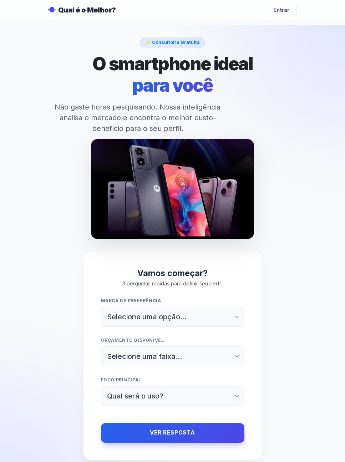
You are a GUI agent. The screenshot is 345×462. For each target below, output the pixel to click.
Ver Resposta (172, 432)
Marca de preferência (131, 300)
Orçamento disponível (132, 340)
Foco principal (121, 379)
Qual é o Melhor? (82, 10)
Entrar (281, 10)
